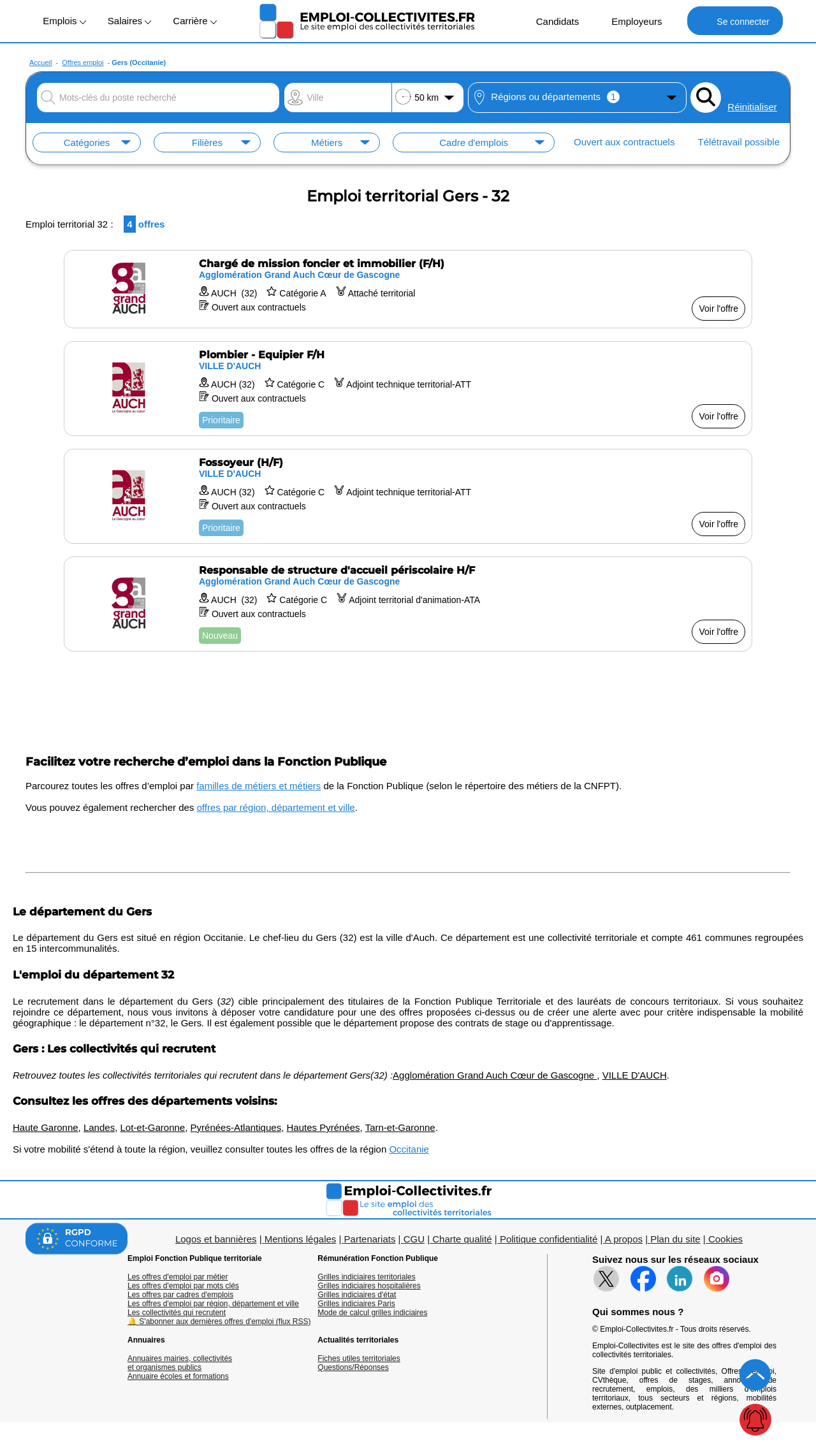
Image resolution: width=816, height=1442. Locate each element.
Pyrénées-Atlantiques (236, 1127)
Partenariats (370, 1239)
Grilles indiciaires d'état (356, 1294)
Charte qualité (462, 1239)
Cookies (725, 1239)
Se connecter (735, 21)
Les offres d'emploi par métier (177, 1276)
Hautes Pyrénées (323, 1127)
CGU (414, 1239)
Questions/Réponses (352, 1367)
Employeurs (630, 21)
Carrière (194, 20)
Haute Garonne (45, 1127)
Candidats (551, 21)
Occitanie (409, 1149)
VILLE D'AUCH (634, 1075)
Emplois (64, 20)
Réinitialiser (752, 106)
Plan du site (675, 1239)
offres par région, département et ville (276, 807)
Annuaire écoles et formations (178, 1376)
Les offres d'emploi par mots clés (183, 1285)
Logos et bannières (216, 1239)
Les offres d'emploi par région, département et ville (213, 1303)
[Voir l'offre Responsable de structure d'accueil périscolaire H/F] (408, 604)
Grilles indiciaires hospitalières (368, 1285)
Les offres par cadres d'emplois (180, 1294)
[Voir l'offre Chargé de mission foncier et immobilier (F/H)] (408, 289)
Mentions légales (301, 1239)
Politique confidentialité (548, 1239)
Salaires (129, 20)
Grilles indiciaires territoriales (366, 1276)
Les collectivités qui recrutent (176, 1312)
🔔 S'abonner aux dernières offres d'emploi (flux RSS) (219, 1321)
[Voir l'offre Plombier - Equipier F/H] (408, 388)
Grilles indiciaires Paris (356, 1303)
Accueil (40, 62)
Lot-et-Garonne (152, 1127)
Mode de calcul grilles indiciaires (372, 1312)
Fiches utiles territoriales (358, 1358)
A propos (624, 1239)
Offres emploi (82, 62)
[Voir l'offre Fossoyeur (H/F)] (408, 496)
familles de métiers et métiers (258, 785)
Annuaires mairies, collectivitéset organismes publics (179, 1363)
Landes (99, 1127)
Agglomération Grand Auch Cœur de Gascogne (495, 1075)
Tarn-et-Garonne (400, 1127)
